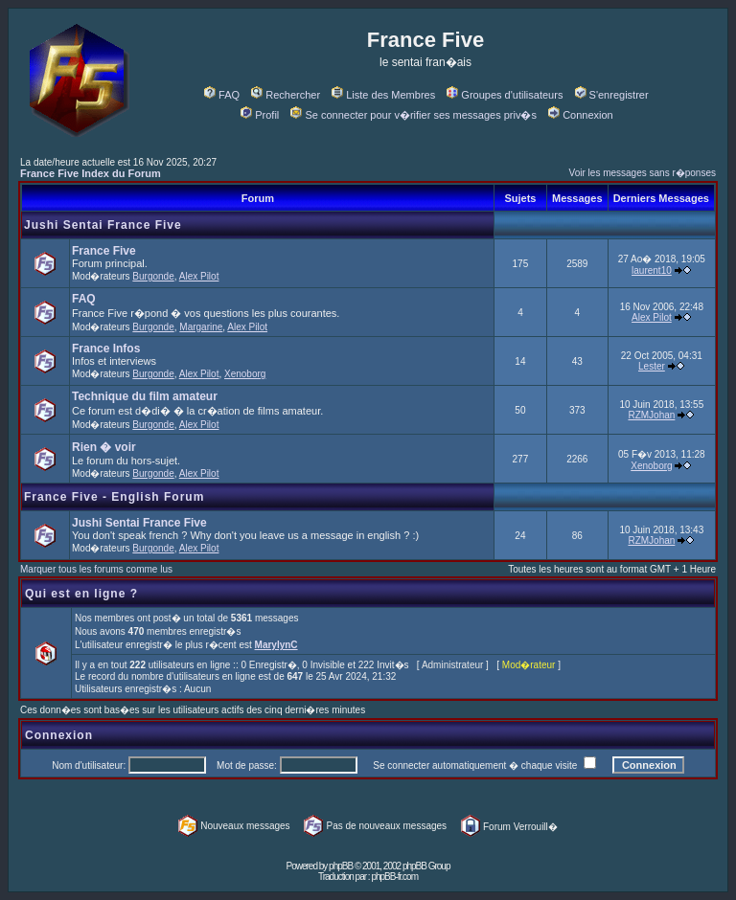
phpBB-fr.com (394, 876)
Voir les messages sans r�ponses (642, 173)
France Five (104, 251)
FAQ (222, 95)
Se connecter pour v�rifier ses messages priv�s (413, 115)
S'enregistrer (612, 95)
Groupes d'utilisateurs (505, 95)
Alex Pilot (199, 276)
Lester (651, 366)
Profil (260, 115)
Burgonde (152, 276)
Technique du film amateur (145, 396)
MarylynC (276, 645)
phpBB (341, 866)
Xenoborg (244, 374)
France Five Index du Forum (90, 173)
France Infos (106, 348)
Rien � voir (104, 447)
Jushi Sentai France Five (103, 225)
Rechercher (285, 95)
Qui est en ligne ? (81, 593)
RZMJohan (651, 415)
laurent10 (652, 270)
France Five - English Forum (114, 497)
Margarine (200, 327)
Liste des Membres (383, 95)
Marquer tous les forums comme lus (96, 569)
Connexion (580, 115)
